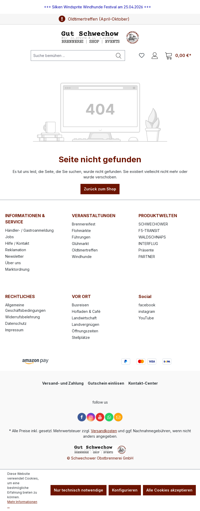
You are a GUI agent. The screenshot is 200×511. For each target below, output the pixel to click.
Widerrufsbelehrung (22, 317)
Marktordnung (17, 269)
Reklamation (15, 250)
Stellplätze (81, 337)
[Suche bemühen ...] (72, 55)
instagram (147, 311)
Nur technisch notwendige (78, 490)
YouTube (146, 318)
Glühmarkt (80, 243)
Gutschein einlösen (106, 383)
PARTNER (147, 256)
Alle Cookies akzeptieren (169, 490)
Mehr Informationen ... (22, 504)
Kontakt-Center (143, 383)
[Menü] (12, 55)
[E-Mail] (118, 417)
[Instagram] (91, 417)
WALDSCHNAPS (152, 237)
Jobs (9, 237)
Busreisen (80, 305)
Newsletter (14, 256)
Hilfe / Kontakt (17, 243)
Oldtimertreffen (85, 250)
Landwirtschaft (84, 318)
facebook (147, 305)
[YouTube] (100, 417)
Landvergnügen (85, 324)
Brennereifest (83, 224)
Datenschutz (16, 323)
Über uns (13, 263)
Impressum (14, 330)
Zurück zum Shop (100, 189)
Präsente (146, 250)
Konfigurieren (125, 490)
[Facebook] (82, 417)
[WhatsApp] (109, 417)
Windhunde (82, 256)
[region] (100, 7)
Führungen (81, 237)
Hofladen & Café (86, 311)
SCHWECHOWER (153, 224)
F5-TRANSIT (149, 230)
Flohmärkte (81, 230)
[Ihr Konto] (154, 55)
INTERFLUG (148, 243)
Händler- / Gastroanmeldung (29, 230)
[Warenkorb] (178, 55)
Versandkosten (104, 431)
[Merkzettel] (141, 55)
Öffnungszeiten (85, 331)
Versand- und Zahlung (63, 383)
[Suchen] (119, 55)
